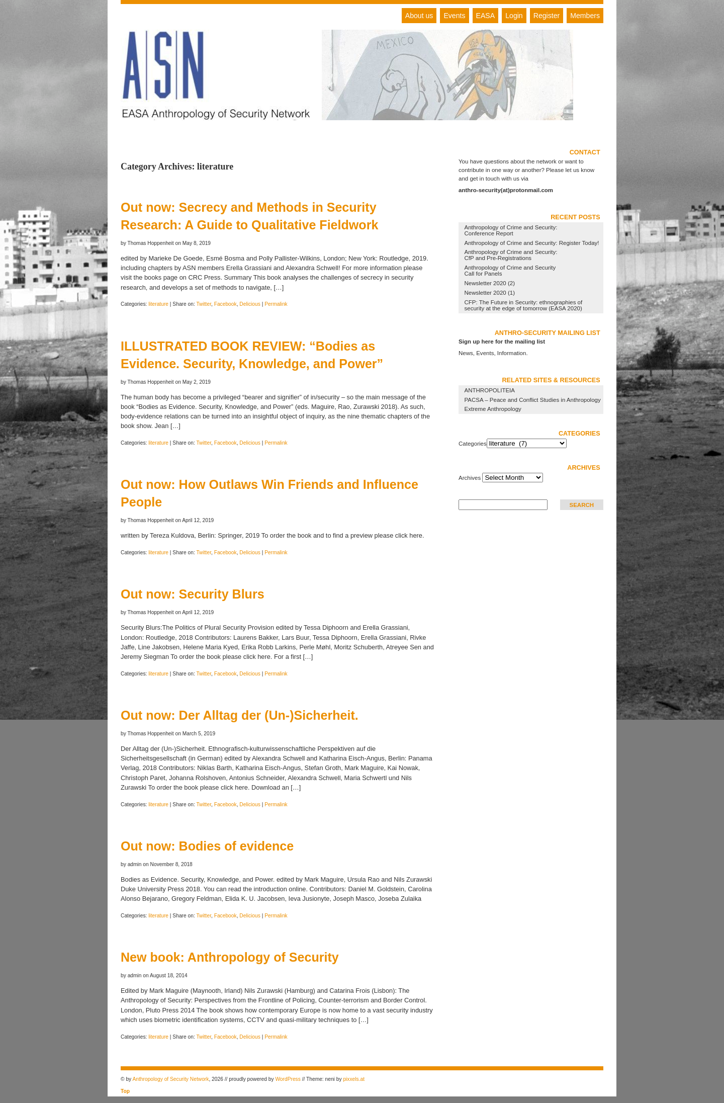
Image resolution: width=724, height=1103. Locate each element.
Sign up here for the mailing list (502, 341)
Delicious (249, 304)
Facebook (225, 304)
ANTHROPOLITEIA (490, 390)
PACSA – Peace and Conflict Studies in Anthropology (533, 400)
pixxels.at (354, 1079)
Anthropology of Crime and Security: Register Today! (532, 243)
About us (419, 16)
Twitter (203, 304)
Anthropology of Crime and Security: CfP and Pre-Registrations (511, 255)
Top (125, 1091)
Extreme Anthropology (493, 409)
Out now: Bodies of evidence (207, 846)
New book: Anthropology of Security (230, 957)
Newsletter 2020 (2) (490, 283)
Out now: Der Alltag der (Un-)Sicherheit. (239, 715)
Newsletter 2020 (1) (490, 293)
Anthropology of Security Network (170, 1079)
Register (546, 16)
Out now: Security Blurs (192, 594)
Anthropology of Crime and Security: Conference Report (511, 230)
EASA (485, 16)
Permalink (276, 304)
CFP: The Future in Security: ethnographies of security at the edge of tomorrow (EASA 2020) (524, 305)
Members (585, 16)
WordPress (287, 1079)
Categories (473, 444)
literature (158, 304)
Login (513, 16)
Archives (470, 478)
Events (454, 16)
